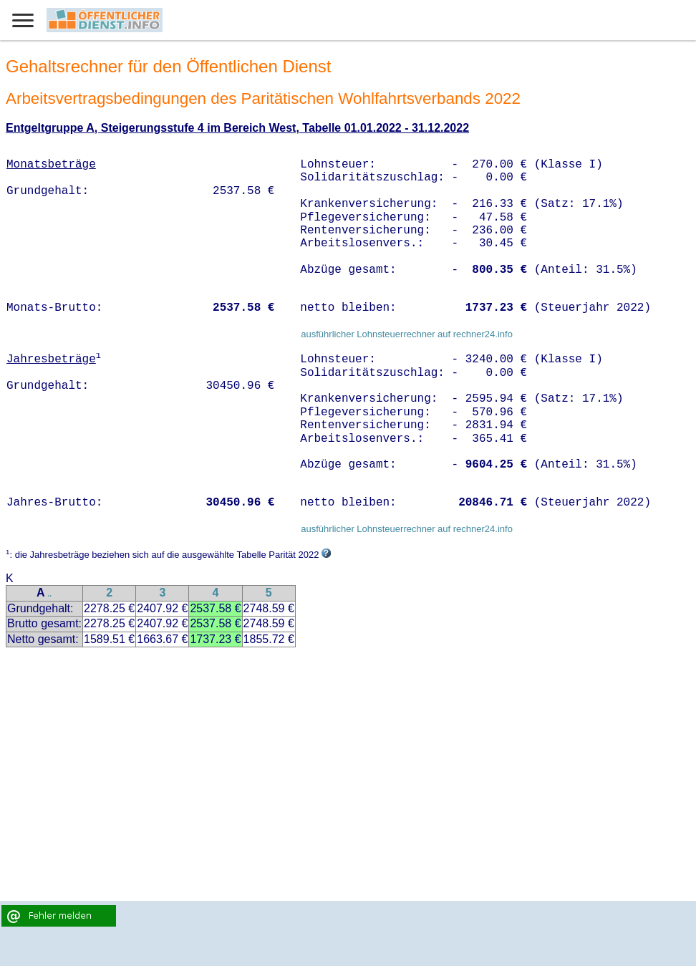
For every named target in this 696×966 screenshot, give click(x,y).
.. (49, 594)
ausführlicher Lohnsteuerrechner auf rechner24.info (407, 334)
